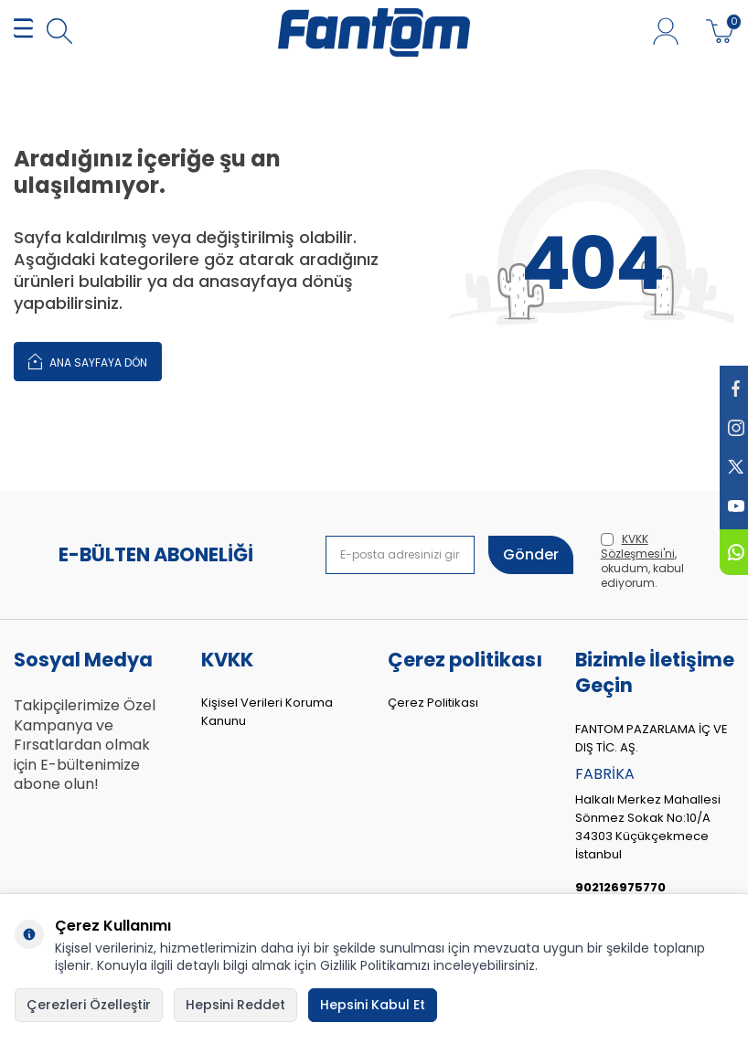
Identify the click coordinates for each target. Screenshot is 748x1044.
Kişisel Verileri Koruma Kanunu (267, 712)
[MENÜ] (23, 32)
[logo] (374, 32)
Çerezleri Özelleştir (89, 1005)
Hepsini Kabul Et (372, 1005)
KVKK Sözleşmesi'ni (638, 546)
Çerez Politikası (433, 702)
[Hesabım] (666, 32)
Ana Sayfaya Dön (87, 360)
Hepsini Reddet (235, 1005)
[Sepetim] (720, 32)
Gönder (531, 554)
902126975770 (620, 887)
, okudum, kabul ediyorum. (642, 561)
